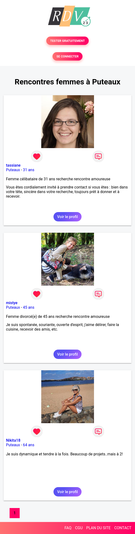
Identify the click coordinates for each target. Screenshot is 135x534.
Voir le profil (67, 216)
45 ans (28, 307)
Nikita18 (13, 440)
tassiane (13, 165)
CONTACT (122, 528)
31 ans (28, 170)
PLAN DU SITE (98, 528)
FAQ (68, 528)
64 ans (28, 445)
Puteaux (13, 170)
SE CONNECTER (67, 56)
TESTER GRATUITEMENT (67, 41)
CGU (79, 528)
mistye (12, 303)
